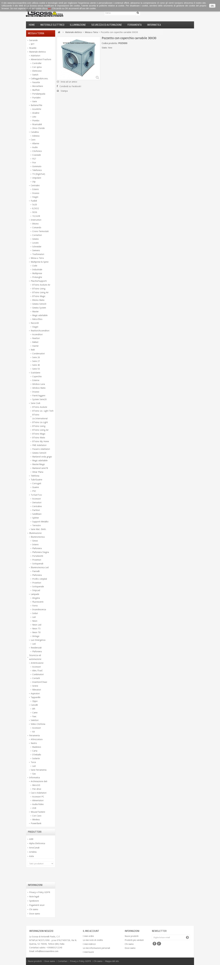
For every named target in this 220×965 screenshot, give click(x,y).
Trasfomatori (38, 254)
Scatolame (35, 372)
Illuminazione (78, 25)
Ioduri (35, 613)
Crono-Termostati (40, 231)
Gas (34, 773)
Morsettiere (37, 86)
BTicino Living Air (40, 292)
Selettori (34, 720)
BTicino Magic (38, 296)
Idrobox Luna (38, 384)
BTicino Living (38, 288)
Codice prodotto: (110, 43)
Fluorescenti (37, 602)
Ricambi (32, 48)
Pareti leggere (38, 395)
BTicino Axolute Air (41, 285)
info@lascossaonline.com (46, 951)
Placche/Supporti (39, 281)
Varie (34, 101)
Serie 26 (36, 357)
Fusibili (34, 201)
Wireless (36, 819)
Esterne (35, 380)
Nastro (34, 743)
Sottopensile (38, 586)
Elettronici (37, 71)
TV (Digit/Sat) (38, 174)
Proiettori (36, 560)
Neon (34, 621)
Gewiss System (39, 307)
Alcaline (35, 113)
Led (34, 617)
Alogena (36, 598)
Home (32, 25)
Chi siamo (33, 909)
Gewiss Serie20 (39, 304)
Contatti (36, 678)
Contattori (37, 235)
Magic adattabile (40, 315)
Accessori (36, 498)
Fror (34, 162)
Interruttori (36, 220)
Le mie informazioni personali (96, 948)
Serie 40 (36, 365)
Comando (36, 227)
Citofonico (37, 151)
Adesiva (35, 136)
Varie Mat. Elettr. (38, 529)
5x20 (34, 204)
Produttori (34, 832)
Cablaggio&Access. (39, 78)
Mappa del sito (112, 961)
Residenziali (36, 647)
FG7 (34, 159)
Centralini (35, 185)
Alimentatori (38, 800)
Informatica (154, 25)
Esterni (35, 189)
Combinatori (38, 674)
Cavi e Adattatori (38, 793)
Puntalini (36, 97)
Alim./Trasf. (37, 670)
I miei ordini (88, 936)
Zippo (35, 701)
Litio (34, 117)
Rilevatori (36, 689)
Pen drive (36, 789)
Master (35, 311)
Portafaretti (37, 556)
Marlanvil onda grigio (42, 456)
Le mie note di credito (93, 940)
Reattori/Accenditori (40, 330)
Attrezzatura (36, 739)
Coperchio (37, 376)
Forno (35, 605)
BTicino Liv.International (40, 416)
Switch (35, 74)
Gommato (36, 166)
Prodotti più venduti (134, 940)
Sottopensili (37, 563)
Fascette (36, 82)
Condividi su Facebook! (70, 86)
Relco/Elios (37, 319)
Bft (33, 709)
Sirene (35, 686)
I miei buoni (88, 952)
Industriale (37, 269)
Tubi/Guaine (36, 479)
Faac (34, 716)
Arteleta (33, 852)
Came (34, 712)
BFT (33, 44)
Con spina (37, 67)
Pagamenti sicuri (36, 905)
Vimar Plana (37, 472)
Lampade (35, 594)
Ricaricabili (37, 124)
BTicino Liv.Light (40, 422)
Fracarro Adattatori (41, 449)
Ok (212, 6)
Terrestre (36, 525)
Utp (34, 181)
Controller (37, 63)
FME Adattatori (39, 445)
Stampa (64, 91)
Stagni (35, 197)
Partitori (36, 510)
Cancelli (34, 705)
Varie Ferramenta (38, 770)
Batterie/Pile (36, 105)
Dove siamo (34, 913)
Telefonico (37, 170)
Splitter (35, 518)
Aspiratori (35, 693)
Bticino (35, 223)
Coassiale (36, 155)
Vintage (35, 636)
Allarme (35, 143)
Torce (33, 762)
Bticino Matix (38, 300)
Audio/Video (38, 804)
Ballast (35, 342)
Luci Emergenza (38, 640)
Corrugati (36, 483)
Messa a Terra (37, 258)
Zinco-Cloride (38, 128)
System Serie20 (39, 399)
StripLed (36, 590)
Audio (35, 147)
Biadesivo (36, 747)
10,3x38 (36, 216)
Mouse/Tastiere (38, 812)
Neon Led (36, 625)
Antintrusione (37, 663)
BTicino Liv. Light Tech (42, 411)
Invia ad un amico (69, 82)
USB (34, 808)
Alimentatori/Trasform (41, 59)
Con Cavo (36, 816)
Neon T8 (36, 632)
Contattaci (63, 961)
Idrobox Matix (39, 388)
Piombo (35, 120)
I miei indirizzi (89, 944)
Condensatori (38, 353)
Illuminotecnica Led (40, 567)
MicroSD (36, 785)
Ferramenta (134, 25)
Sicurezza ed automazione (106, 25)
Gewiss (35, 239)
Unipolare (36, 178)
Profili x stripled (39, 579)
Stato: (104, 47)
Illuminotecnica (38, 537)
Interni (35, 544)
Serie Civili (35, 403)
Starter (35, 346)
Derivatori (36, 502)
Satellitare (36, 514)
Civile (34, 265)
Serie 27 (36, 361)
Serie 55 (36, 369)
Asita (31, 856)
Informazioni (35, 885)
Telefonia (35, 476)
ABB (31, 839)
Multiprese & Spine (39, 262)
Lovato (35, 243)
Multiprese (37, 273)
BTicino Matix (38, 437)
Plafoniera (37, 548)
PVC (34, 491)
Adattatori (35, 55)
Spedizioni (34, 901)
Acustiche (36, 109)
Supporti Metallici (40, 521)
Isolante (36, 758)
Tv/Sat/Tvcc (36, 495)
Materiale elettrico (52, 25)
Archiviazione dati (39, 781)
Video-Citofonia (38, 724)
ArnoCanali (34, 847)
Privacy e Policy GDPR (39, 892)
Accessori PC (38, 796)
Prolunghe (37, 277)
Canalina (35, 132)
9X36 (34, 212)
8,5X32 (35, 208)
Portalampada (38, 94)
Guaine (35, 487)
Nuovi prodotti (131, 936)
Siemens (36, 250)
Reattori (36, 338)
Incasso (35, 193)
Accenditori (37, 334)
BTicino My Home (40, 441)
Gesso (35, 540)
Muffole (36, 90)
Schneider (36, 246)
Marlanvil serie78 (40, 468)
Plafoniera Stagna (40, 552)
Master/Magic (38, 464)
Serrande (33, 40)
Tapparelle (35, 697)
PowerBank (36, 823)
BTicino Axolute (39, 407)
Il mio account (91, 931)
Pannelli (36, 571)
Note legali (34, 896)
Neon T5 (36, 628)
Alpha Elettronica (37, 843)
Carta (34, 751)
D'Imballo (36, 754)
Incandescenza (39, 609)
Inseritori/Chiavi (39, 682)
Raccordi (35, 323)
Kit (33, 731)
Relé (33, 350)
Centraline (37, 506)
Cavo (33, 139)
